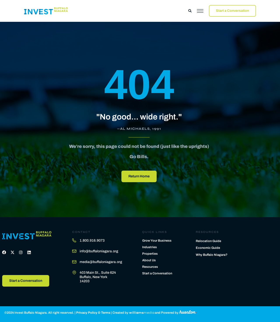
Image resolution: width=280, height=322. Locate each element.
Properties (150, 253)
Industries (149, 247)
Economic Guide (208, 247)
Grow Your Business (157, 240)
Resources (150, 266)
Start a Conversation (157, 273)
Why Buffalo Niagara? (212, 254)
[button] (190, 10)
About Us (149, 260)
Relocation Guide (208, 241)
